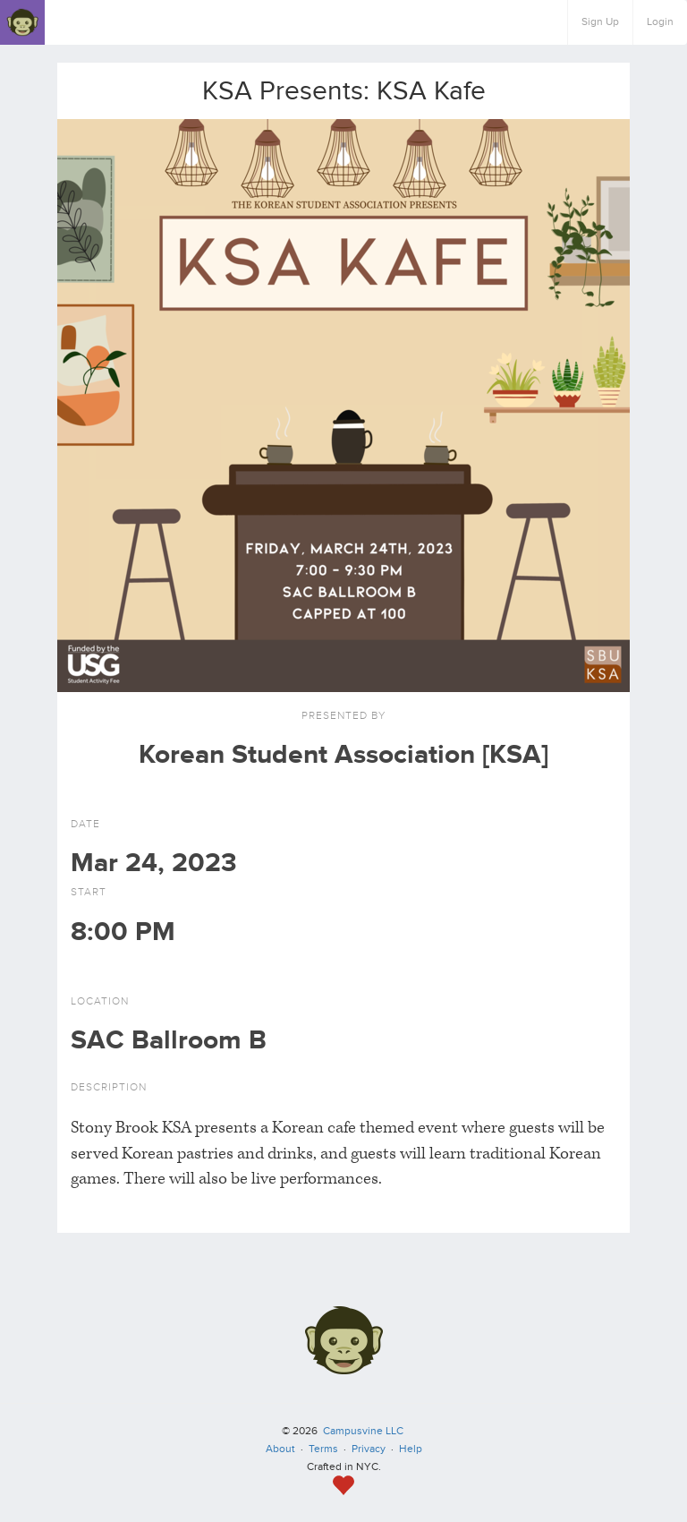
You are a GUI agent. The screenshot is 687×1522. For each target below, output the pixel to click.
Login (660, 22)
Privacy (369, 1449)
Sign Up (600, 22)
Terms (323, 1449)
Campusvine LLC (363, 1431)
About (280, 1449)
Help (410, 1449)
